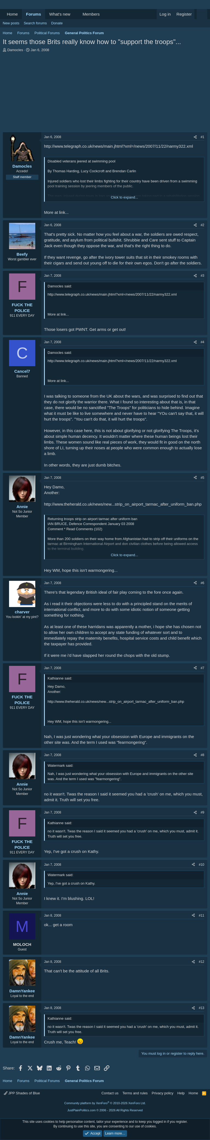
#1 (202, 137)
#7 (202, 668)
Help (181, 1093)
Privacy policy (162, 1093)
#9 (202, 812)
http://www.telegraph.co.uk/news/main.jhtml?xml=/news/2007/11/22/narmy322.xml (118, 146)
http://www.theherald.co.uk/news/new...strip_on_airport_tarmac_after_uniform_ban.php (123, 504)
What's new (59, 14)
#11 (201, 915)
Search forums (35, 23)
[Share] (195, 137)
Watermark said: (60, 765)
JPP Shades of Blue (22, 1093)
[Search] (202, 14)
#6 (202, 583)
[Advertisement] (105, 93)
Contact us (109, 1093)
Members (91, 14)
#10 (201, 865)
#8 (202, 755)
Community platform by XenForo (105, 1103)
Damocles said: (60, 286)
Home (12, 14)
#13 (201, 1008)
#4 (202, 342)
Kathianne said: (60, 678)
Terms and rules (135, 1093)
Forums (33, 14)
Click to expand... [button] (124, 197)
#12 (201, 962)
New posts (11, 23)
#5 (202, 478)
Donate (57, 23)
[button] (74, 14)
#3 (202, 276)
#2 (202, 225)
